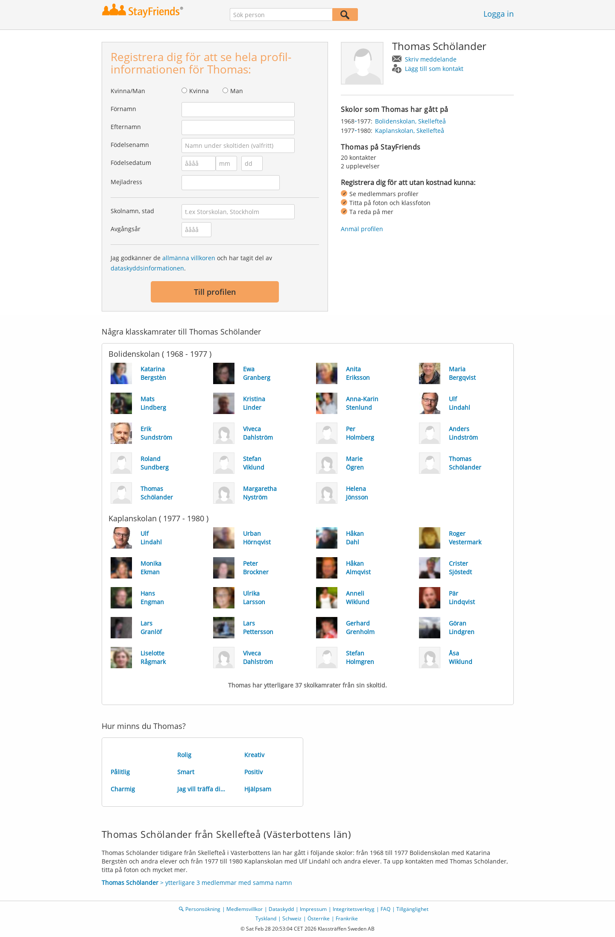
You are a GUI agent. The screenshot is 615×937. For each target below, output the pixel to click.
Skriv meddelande (431, 59)
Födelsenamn (130, 145)
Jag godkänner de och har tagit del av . (191, 263)
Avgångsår (126, 229)
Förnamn (123, 109)
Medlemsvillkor (244, 909)
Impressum (313, 909)
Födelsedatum (131, 163)
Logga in (498, 14)
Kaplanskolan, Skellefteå (409, 130)
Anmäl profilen (362, 229)
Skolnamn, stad (132, 211)
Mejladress (126, 182)
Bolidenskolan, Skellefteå (410, 121)
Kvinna (199, 91)
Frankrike (347, 918)
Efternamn (126, 127)
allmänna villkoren (188, 258)
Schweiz (292, 918)
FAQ (385, 909)
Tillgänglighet (412, 909)
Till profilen (215, 292)
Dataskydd (281, 909)
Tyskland (265, 918)
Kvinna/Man (128, 91)
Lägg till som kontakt (434, 69)
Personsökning (202, 909)
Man (236, 91)
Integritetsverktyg (354, 909)
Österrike (319, 918)
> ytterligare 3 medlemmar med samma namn (197, 882)
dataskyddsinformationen (147, 268)
